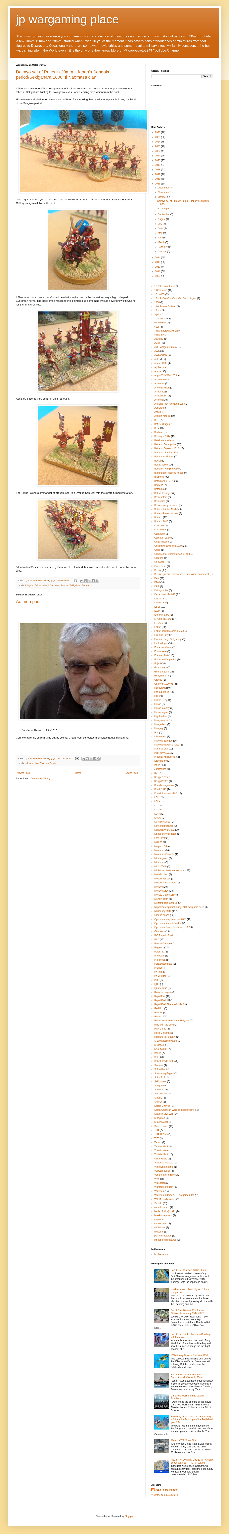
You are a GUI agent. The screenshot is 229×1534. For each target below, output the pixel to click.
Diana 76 (159, 598)
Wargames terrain (163, 1187)
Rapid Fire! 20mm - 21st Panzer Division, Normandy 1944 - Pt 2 (188, 1311)
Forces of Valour (163, 647)
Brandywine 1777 (163, 481)
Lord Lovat (160, 838)
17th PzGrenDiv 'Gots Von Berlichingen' (175, 298)
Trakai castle (161, 1150)
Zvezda (158, 1203)
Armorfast (159, 391)
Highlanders (160, 716)
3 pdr (157, 314)
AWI (156, 351)
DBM (157, 582)
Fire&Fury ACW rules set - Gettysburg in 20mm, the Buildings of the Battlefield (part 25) (192, 1419)
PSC (156, 939)
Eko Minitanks (161, 614)
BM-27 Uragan (162, 424)
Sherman (159, 1089)
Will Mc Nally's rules (164, 1199)
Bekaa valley (161, 464)
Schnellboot (160, 1069)
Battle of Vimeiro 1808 (166, 452)
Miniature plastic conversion (169, 870)
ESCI (157, 606)
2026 (158, 132)
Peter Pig (159, 951)
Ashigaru (29, 585)
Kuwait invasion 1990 (165, 793)
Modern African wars (165, 882)
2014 (158, 257)
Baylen (158, 460)
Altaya (157, 371)
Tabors (157, 1142)
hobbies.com (161, 1254)
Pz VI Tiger (160, 976)
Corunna (158, 558)
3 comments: (64, 580)
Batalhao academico (165, 440)
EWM (157, 610)
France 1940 (161, 655)
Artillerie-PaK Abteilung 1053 (169, 403)
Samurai (64, 585)
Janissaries (160, 769)
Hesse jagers (161, 712)
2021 (158, 155)
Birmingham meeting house (168, 472)
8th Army (159, 334)
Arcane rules (161, 379)
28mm (157, 310)
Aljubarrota (160, 367)
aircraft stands (161, 1207)
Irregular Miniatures (164, 756)
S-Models (159, 1045)
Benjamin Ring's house (166, 468)
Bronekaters (160, 497)
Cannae (158, 525)
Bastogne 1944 (162, 436)
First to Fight (161, 643)
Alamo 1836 (160, 363)
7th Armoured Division (166, 330)
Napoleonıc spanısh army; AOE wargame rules (179, 907)
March (161, 242)
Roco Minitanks (162, 1032)
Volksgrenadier (162, 1170)
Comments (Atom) (40, 778)
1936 (157, 302)
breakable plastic (163, 1215)
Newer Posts (23, 773)
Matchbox (159, 850)
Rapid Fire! (160, 1000)
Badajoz (158, 432)
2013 (158, 262)
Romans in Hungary (164, 1036)
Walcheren (160, 1183)
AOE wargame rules (165, 347)
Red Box (158, 1008)
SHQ (157, 1057)
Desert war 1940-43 (164, 594)
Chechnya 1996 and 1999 (168, 546)
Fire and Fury (161, 635)
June (161, 228)
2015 (158, 183)
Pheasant (159, 955)
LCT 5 (157, 809)
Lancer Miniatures (163, 826)
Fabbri (157, 627)
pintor (36, 763)
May (160, 233)
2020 (158, 160)
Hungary (158, 728)
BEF (156, 420)
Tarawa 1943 (161, 1146)
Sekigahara (75, 585)
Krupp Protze (161, 781)
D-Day (157, 570)
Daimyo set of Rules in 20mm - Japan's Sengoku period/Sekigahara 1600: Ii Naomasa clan (63, 74)
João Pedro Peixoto (166, 1489)
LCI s (157, 801)
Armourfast (160, 395)
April (160, 237)
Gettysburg (160, 675)
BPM (157, 428)
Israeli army (160, 760)
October (162, 197)
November (164, 192)
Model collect (161, 874)
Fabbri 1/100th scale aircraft (169, 631)
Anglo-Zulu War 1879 (165, 375)
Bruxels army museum (166, 505)
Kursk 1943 (160, 789)
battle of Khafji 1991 (164, 1211)
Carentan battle (162, 537)
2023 (158, 146)
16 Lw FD (159, 294)
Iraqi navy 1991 (162, 752)
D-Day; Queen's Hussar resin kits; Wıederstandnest (181, 574)
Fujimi (157, 663)
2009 (158, 276)
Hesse (157, 704)
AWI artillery (160, 355)
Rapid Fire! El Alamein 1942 (169, 1004)
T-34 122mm (161, 1134)
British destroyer (163, 493)
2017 (158, 174)
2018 (158, 169)
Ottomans (159, 931)
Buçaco (158, 517)
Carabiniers (160, 529)
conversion (160, 1223)
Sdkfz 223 (159, 1077)
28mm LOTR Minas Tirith (184, 1440)
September (164, 214)
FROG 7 (158, 623)
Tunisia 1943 (161, 1154)
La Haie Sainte (162, 821)
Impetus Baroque (163, 740)
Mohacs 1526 (161, 890)
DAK (156, 578)
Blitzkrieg (159, 476)
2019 (158, 165)
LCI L (157, 797)
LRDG (157, 817)
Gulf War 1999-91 (163, 683)
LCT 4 (157, 805)
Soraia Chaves (162, 1106)
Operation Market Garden (167, 923)
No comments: (65, 758)
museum (158, 1231)
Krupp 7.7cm (161, 777)
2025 (158, 137)
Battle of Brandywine (165, 444)
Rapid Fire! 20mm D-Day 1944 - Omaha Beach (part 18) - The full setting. (192, 1461)
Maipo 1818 (160, 846)
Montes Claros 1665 (165, 894)
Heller (157, 696)
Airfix (157, 359)
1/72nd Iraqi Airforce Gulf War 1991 (189, 1355)
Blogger (129, 1516)
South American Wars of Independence (175, 1110)
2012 (158, 266)
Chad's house (161, 541)
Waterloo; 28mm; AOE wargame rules (174, 1195)
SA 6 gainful (160, 1049)
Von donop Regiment (165, 1174)
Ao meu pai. (27, 601)
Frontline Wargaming (165, 659)
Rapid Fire (159, 996)
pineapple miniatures (165, 1239)
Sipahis (158, 1097)
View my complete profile (164, 1495)
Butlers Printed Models (166, 513)
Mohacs (158, 886)
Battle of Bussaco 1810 (166, 448)
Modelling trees (162, 878)
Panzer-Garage (162, 943)
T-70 (156, 1138)
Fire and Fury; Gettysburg (168, 639)
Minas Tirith (160, 866)
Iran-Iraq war (161, 748)
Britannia (159, 489)
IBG (156, 732)
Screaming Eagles (164, 1073)
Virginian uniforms (163, 1166)
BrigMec (158, 485)
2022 (158, 151)
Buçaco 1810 (161, 521)
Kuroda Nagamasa (164, 785)
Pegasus (159, 947)
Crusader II (160, 562)
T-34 (156, 1130)
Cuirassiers (160, 566)
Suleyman (159, 1118)
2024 (158, 141)
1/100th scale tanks (164, 286)
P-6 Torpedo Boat (163, 935)
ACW (157, 343)
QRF (156, 984)
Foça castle (160, 651)
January (162, 251)
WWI (157, 1179)
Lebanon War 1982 (164, 829)
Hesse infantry (162, 708)
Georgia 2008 (161, 671)
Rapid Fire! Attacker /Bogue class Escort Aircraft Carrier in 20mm (188, 1376)
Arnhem (158, 399)
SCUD (157, 1053)
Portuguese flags (163, 963)
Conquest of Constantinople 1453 (172, 554)
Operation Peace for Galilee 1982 (172, 927)
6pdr (156, 326)
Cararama (159, 533)
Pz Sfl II (158, 972)
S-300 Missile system (165, 1040)
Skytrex (158, 1101)
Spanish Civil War (163, 1113)
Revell (157, 1016)
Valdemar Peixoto (48, 763)
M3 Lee (158, 842)
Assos (157, 412)
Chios (157, 549)
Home (78, 773)
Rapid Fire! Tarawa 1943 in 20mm (188, 1270)
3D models (160, 318)
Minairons (159, 862)
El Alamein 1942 (163, 619)
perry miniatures (162, 1235)
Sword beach (161, 1126)
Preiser (158, 967)
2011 (158, 271)
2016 (158, 179)
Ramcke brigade (163, 992)
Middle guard (161, 858)
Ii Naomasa (53, 585)
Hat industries (161, 692)
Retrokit (158, 1012)
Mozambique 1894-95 (165, 903)
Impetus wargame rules (166, 744)
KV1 (156, 773)
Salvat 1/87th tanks (164, 1061)
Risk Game (160, 1028)
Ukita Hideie (160, 1158)
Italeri (157, 765)
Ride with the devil (164, 1024)
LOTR (157, 813)
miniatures (159, 1227)
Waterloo (159, 1191)
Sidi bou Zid (160, 1093)
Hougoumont (161, 720)
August (162, 219)
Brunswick (159, 501)
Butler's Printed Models (166, 509)
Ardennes (159, 383)
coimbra (29, 763)
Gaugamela (160, 667)
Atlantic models (162, 416)
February (163, 247)
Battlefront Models (164, 456)
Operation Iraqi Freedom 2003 (170, 919)
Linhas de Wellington (165, 833)
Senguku (86, 585)
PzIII (156, 980)
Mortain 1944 (161, 899)
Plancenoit (159, 959)
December (164, 187)
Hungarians (160, 724)
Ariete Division (162, 387)
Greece (158, 679)
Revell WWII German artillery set (171, 1020)
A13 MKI (158, 339)
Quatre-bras (160, 988)
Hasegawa (160, 687)
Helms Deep (160, 700)
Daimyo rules (41, 585)
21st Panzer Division (165, 306)
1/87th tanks (160, 290)
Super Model (161, 1122)
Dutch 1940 (160, 602)
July (160, 223)
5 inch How (160, 322)
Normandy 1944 (162, 911)
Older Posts (132, 773)
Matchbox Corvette (164, 854)
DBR (156, 586)
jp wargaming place (67, 19)
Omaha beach (161, 915)
